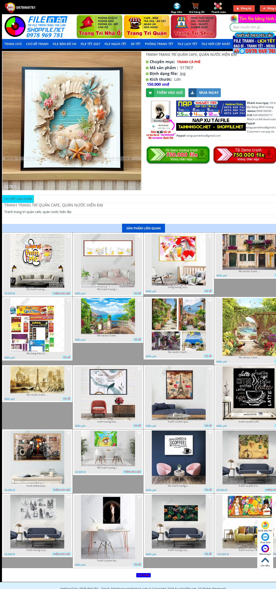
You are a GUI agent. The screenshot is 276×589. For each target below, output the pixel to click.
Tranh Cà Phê (188, 62)
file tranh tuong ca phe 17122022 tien (179, 485)
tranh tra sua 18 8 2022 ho (249, 550)
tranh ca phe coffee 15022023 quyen (249, 421)
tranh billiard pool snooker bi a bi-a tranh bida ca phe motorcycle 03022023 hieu (37, 485)
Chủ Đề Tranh (37, 44)
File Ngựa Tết (115, 44)
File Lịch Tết (187, 44)
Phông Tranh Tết (159, 44)
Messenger (265, 550)
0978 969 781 (265, 526)
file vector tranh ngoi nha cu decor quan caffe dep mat (249, 271)
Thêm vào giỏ (164, 92)
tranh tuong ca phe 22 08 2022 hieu (179, 550)
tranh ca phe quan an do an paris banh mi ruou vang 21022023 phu (179, 421)
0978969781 (20, 7)
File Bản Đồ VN (64, 44)
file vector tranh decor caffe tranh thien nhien (249, 357)
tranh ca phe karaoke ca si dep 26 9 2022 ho (108, 560)
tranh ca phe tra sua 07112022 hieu (249, 485)
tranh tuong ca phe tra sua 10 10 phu (37, 550)
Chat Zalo (265, 538)
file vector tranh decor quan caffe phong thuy (179, 352)
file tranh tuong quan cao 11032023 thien (37, 289)
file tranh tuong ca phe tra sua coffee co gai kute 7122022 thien (108, 467)
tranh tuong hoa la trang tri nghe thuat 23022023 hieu (108, 421)
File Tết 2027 (90, 44)
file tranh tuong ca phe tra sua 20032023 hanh (108, 289)
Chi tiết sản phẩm (18, 199)
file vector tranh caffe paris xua (37, 394)
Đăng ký (244, 8)
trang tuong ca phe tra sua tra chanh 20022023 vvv (179, 287)
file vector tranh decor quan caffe (108, 335)
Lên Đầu (265, 561)
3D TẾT (136, 44)
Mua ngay (203, 92)
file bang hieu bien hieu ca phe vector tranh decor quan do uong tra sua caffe (37, 353)
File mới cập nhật (216, 44)
